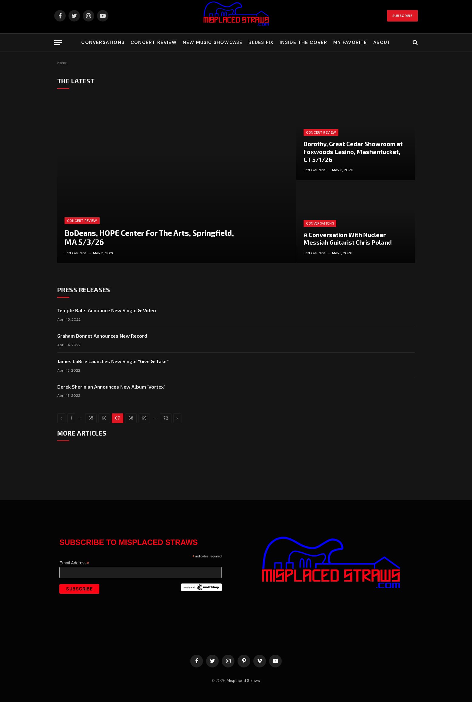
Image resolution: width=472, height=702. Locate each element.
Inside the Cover (303, 42)
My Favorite (350, 42)
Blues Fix (261, 42)
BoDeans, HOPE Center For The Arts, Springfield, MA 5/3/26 (149, 237)
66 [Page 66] (104, 418)
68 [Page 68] (130, 418)
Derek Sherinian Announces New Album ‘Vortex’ (111, 386)
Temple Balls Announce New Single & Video (106, 310)
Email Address (74, 563)
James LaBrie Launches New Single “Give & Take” (113, 361)
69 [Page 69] (144, 418)
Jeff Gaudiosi (76, 253)
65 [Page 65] (90, 418)
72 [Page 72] (165, 418)
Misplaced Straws (243, 680)
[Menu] (58, 42)
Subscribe (402, 15)
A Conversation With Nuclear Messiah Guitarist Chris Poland (348, 238)
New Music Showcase (213, 42)
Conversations (103, 42)
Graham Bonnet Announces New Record (102, 336)
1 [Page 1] (71, 418)
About (382, 42)
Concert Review (154, 42)
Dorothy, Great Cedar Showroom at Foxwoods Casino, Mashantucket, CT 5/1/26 (353, 151)
